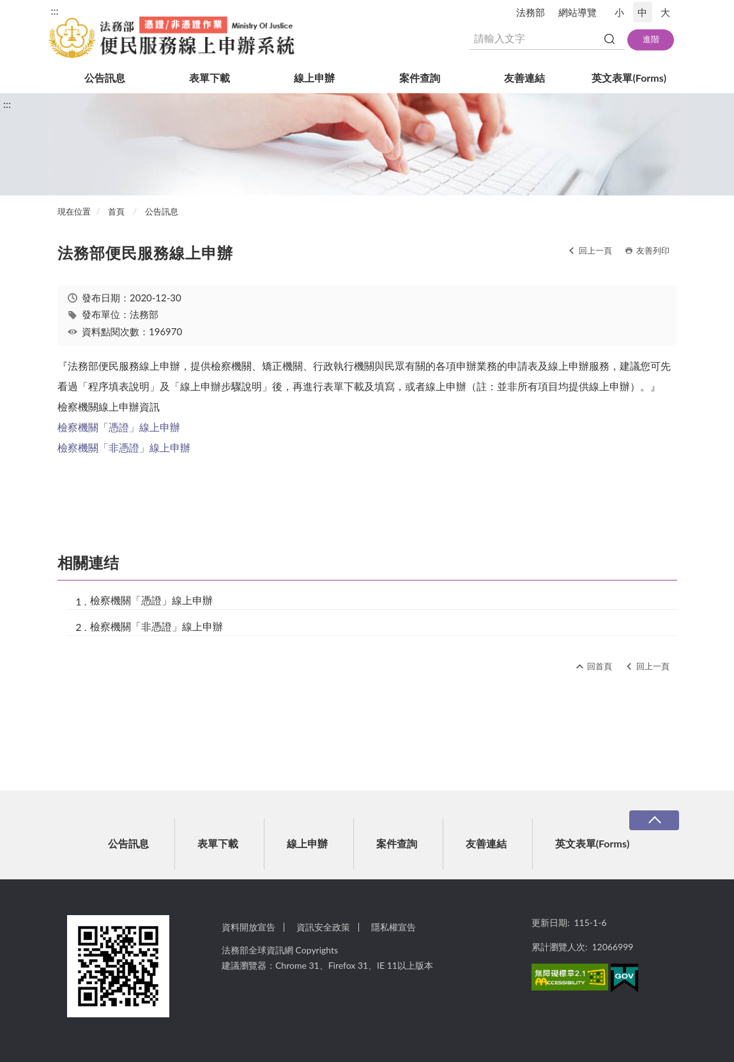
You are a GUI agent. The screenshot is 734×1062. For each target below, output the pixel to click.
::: (55, 10)
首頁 (116, 211)
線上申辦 (314, 78)
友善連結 (524, 78)
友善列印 (652, 250)
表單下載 (209, 78)
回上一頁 (595, 250)
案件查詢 (419, 78)
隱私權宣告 (393, 927)
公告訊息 (104, 78)
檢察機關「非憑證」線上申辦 (123, 447)
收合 (654, 820)
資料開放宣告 (248, 927)
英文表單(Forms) (629, 78)
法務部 (530, 12)
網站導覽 (577, 12)
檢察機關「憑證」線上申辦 (118, 427)
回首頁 (599, 666)
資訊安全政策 (323, 927)
